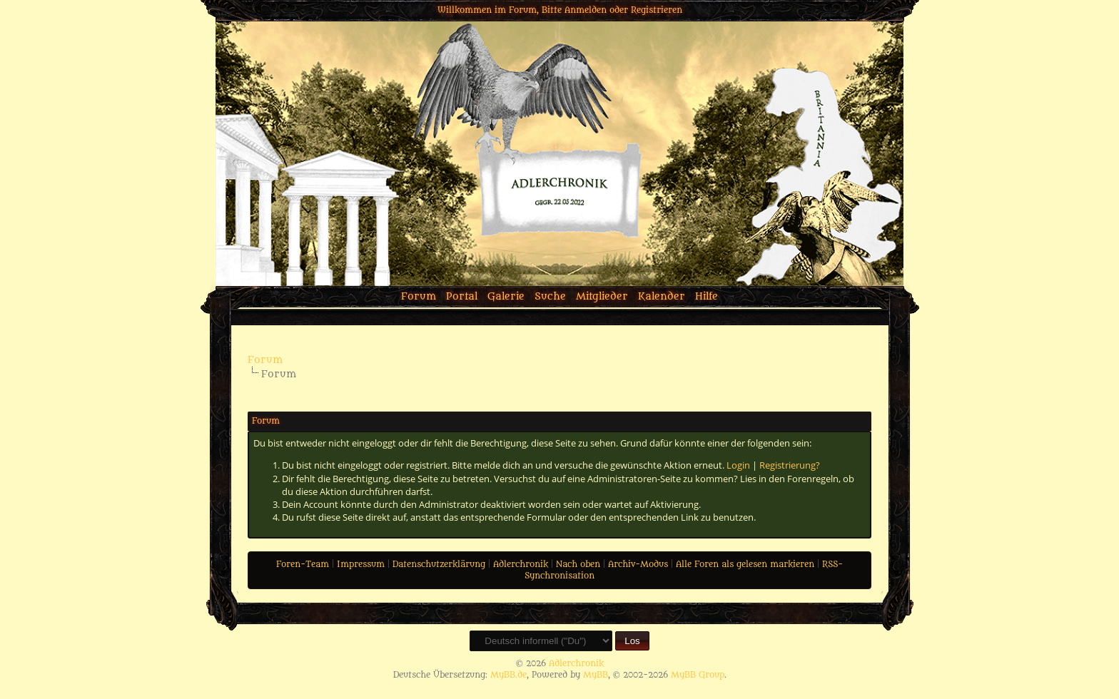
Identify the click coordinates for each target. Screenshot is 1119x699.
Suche (550, 296)
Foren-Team (302, 564)
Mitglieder (602, 296)
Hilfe (706, 296)
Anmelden (585, 10)
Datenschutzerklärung (439, 564)
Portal (461, 296)
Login (738, 465)
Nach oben (578, 564)
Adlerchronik (520, 564)
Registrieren (656, 10)
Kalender (661, 296)
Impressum (361, 564)
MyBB (595, 675)
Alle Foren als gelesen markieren (745, 564)
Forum (418, 296)
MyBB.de (508, 675)
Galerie (506, 296)
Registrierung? (789, 465)
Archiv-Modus (638, 564)
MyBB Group (697, 675)
